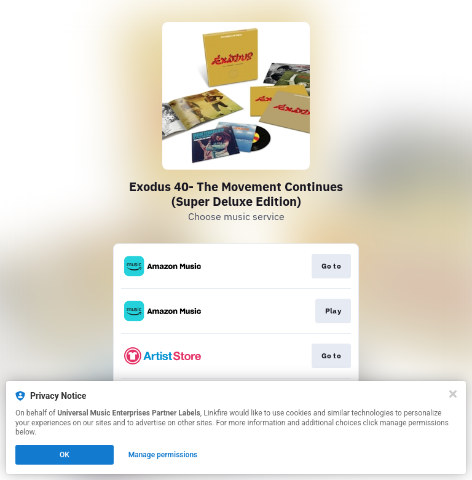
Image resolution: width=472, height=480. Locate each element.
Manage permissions (163, 454)
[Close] (453, 394)
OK (64, 454)
